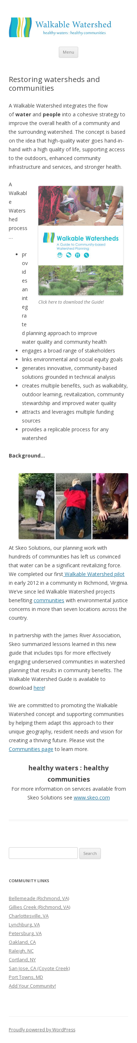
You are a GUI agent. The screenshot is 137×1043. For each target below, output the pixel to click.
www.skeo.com (92, 797)
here (39, 687)
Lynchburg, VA (24, 924)
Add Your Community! (32, 985)
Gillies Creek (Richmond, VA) (39, 907)
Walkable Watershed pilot (94, 574)
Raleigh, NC (21, 950)
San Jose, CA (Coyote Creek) (39, 968)
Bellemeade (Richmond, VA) (39, 898)
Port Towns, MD (26, 977)
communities (49, 600)
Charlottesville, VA (29, 915)
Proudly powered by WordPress (42, 1030)
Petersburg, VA (25, 933)
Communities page (31, 749)
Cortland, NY (22, 959)
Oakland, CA (22, 942)
